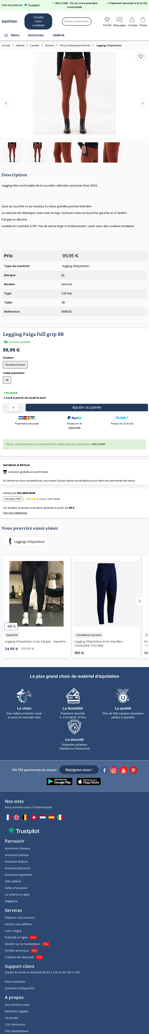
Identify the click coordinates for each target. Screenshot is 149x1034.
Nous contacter (15, 981)
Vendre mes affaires (18, 924)
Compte (132, 21)
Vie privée (11, 1018)
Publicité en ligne (16, 937)
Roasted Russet (15, 365)
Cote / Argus (13, 931)
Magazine (11, 901)
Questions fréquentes (19, 988)
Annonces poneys (17, 855)
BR (63, 275)
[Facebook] (104, 770)
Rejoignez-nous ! (79, 769)
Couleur (8, 358)
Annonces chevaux (17, 848)
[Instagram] (114, 770)
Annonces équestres (18, 875)
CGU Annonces (15, 1024)
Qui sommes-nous (17, 1004)
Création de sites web (19, 957)
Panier (143, 21)
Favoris (107, 21)
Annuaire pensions (17, 868)
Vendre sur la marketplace (23, 944)
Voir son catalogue (15, 513)
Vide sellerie (13, 881)
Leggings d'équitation (25, 541)
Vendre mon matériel (38, 21)
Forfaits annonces (17, 950)
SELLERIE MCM (26, 493)
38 (7, 380)
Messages (119, 21)
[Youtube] (124, 770)
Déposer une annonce (20, 917)
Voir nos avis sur (21, 5)
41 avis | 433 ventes (49, 499)
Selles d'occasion (16, 888)
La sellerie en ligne (17, 894)
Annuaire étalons (16, 861)
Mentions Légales (17, 1011)
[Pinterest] (133, 770)
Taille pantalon (14, 373)
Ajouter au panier (86, 407)
